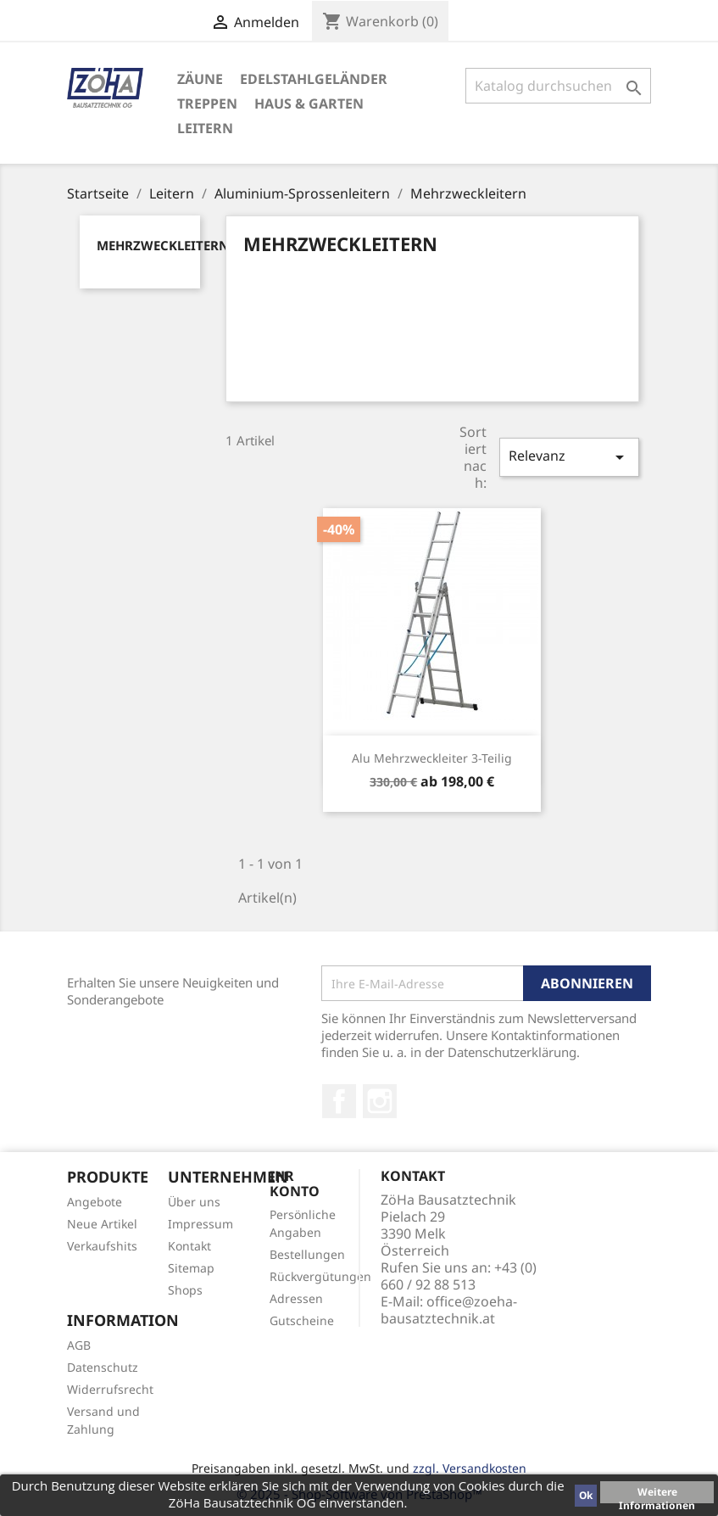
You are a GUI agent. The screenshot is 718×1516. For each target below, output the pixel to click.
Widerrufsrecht (110, 1389)
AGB (79, 1345)
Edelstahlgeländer (313, 79)
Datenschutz (102, 1367)
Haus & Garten (309, 103)
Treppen (207, 103)
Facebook (339, 1101)
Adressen (296, 1298)
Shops (185, 1290)
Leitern (205, 128)
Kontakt (189, 1246)
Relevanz (569, 456)
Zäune (200, 79)
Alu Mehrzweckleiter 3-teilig (432, 758)
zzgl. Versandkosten (469, 1468)
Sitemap (191, 1268)
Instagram (380, 1101)
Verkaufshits (102, 1246)
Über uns (194, 1202)
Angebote (94, 1202)
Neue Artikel (102, 1224)
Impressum (200, 1224)
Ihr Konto (295, 1183)
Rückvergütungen (320, 1276)
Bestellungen (307, 1254)
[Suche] (558, 85)
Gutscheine (302, 1320)
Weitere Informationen (657, 1494)
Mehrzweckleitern (163, 245)
